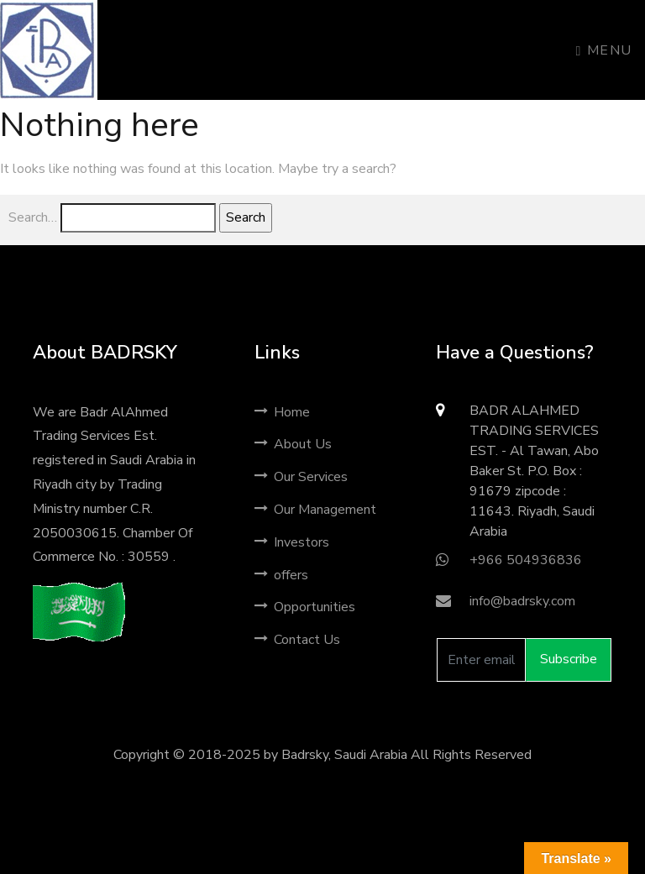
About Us (293, 444)
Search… (32, 217)
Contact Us (297, 640)
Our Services (301, 477)
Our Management (315, 509)
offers (281, 575)
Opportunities (304, 607)
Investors (291, 542)
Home (282, 412)
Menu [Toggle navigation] (604, 50)
